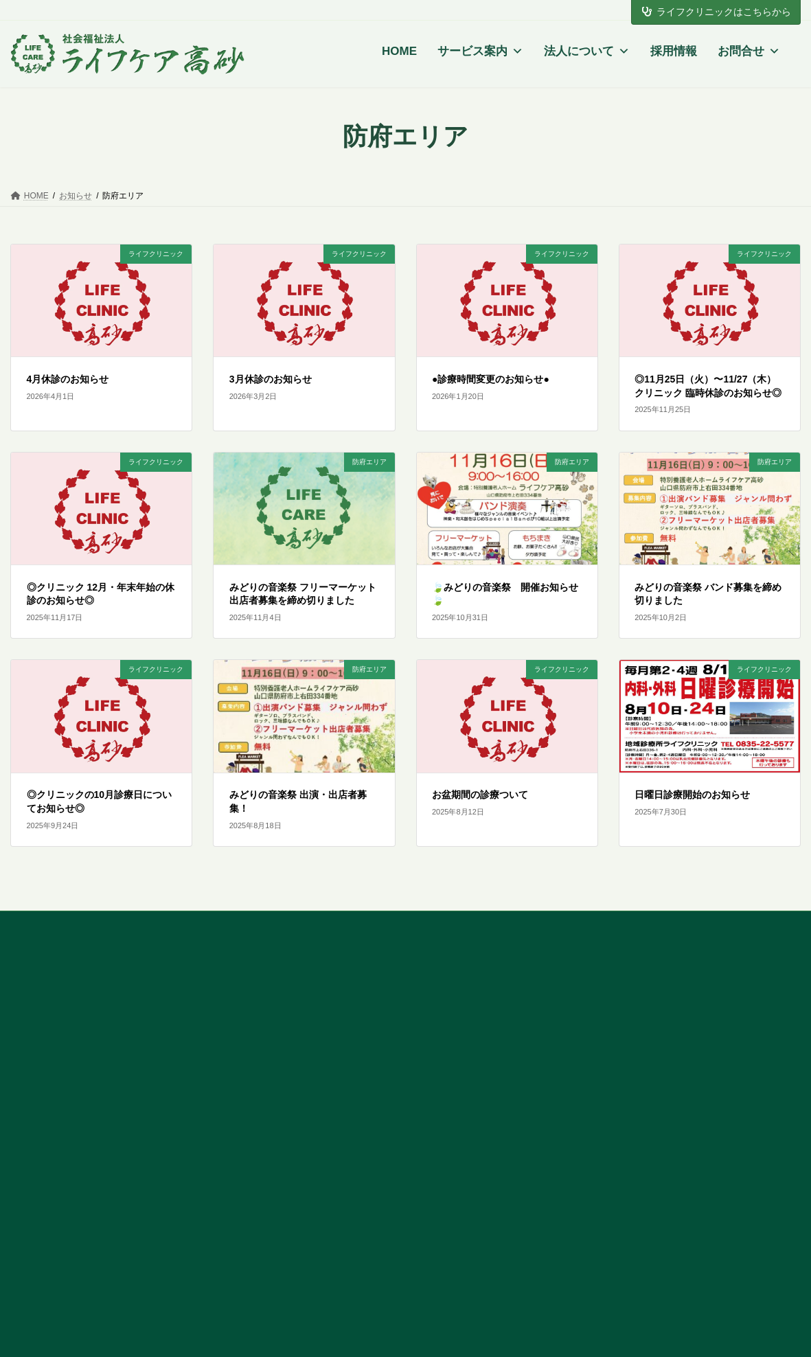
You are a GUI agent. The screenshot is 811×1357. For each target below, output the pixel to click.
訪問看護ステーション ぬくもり (511, 1124)
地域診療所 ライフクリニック (303, 1203)
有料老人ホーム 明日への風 (501, 1144)
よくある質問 (678, 1007)
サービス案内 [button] (480, 51)
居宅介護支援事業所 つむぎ (501, 1072)
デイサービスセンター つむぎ (506, 1033)
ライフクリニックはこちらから (716, 11)
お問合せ (749, 51)
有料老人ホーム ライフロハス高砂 (312, 1085)
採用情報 (673, 51)
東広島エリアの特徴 (485, 1001)
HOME (399, 51)
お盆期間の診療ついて (480, 794)
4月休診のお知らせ (68, 379)
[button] (94, 1090)
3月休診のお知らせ (270, 379)
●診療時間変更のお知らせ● (490, 379)
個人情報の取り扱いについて (711, 1026)
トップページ (69, 1125)
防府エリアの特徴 (277, 1001)
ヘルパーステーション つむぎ (506, 1053)
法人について (587, 51)
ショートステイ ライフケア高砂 (307, 1066)
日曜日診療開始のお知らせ (692, 794)
